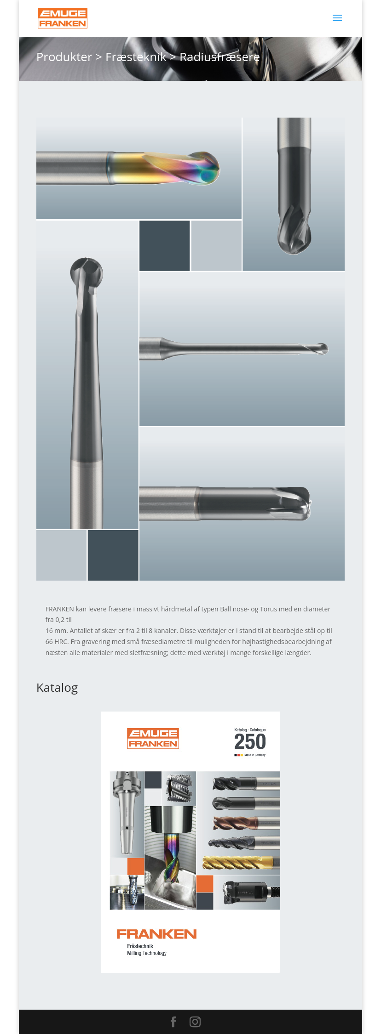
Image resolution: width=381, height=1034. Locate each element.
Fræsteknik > (140, 56)
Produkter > (69, 56)
